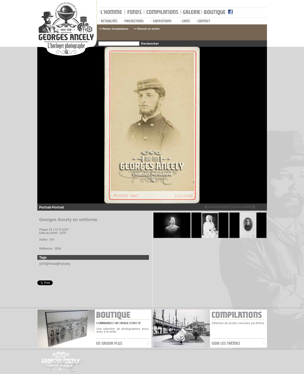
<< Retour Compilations (113, 28)
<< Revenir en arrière (147, 28)
